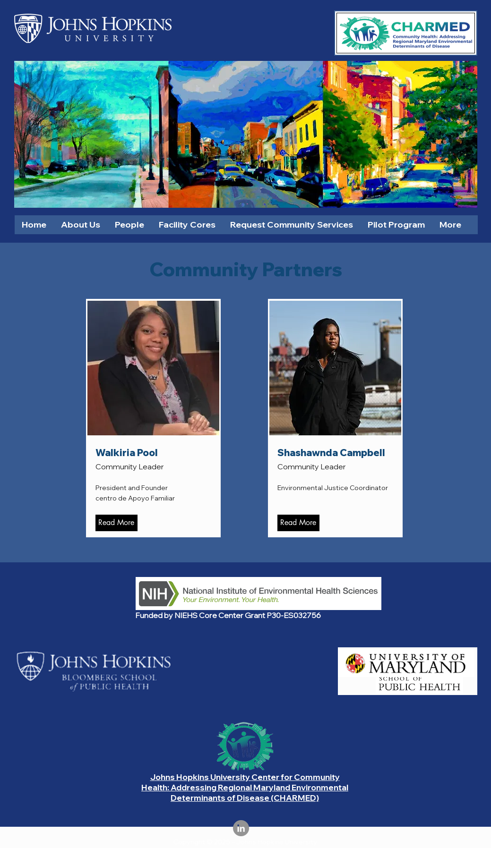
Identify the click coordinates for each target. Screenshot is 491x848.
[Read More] (116, 523)
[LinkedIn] (241, 828)
